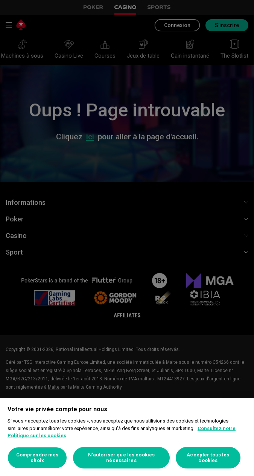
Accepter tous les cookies (208, 458)
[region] (127, 437)
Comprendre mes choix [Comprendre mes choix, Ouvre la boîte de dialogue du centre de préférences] (37, 458)
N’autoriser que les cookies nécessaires (121, 458)
